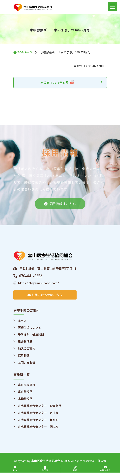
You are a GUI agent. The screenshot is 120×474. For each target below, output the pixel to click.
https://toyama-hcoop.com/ (36, 283)
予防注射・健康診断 (31, 334)
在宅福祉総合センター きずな (38, 412)
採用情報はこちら (60, 206)
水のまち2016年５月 (55, 82)
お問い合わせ (26, 362)
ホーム (22, 320)
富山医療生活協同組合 (45, 460)
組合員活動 (25, 341)
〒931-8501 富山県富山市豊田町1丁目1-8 (45, 268)
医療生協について (29, 327)
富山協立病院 (26, 385)
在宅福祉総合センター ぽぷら (38, 426)
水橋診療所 (25, 398)
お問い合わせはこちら (45, 294)
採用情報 (24, 355)
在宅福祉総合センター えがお (38, 420)
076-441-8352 (27, 275)
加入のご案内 (26, 348)
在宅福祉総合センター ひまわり (39, 405)
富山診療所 (25, 391)
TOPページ (22, 52)
